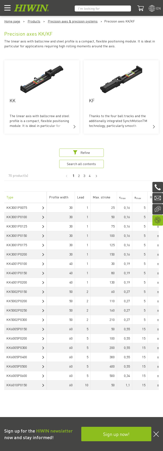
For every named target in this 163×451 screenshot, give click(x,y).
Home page (12, 21)
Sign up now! (116, 434)
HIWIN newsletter (54, 431)
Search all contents (81, 164)
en (158, 8)
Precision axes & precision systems (73, 21)
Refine (81, 152)
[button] (74, 126)
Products (34, 21)
